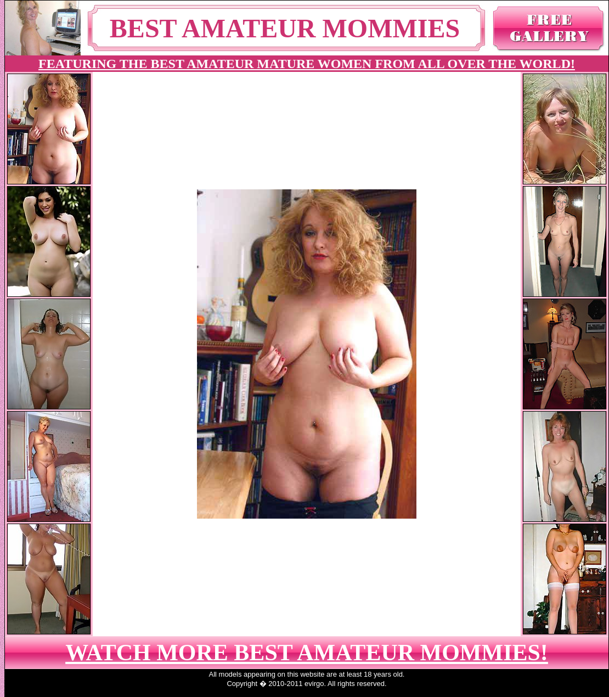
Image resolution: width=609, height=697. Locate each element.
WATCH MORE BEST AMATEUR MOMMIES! (306, 652)
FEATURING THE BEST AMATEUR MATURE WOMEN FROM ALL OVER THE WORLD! (306, 64)
